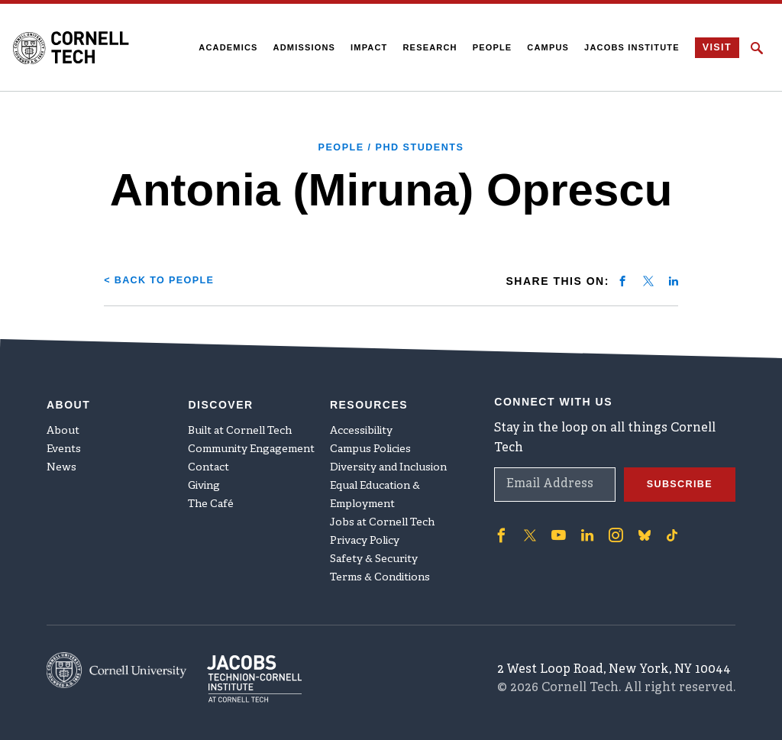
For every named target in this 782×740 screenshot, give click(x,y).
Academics (224, 47)
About (63, 420)
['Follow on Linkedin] (582, 524)
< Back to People (165, 279)
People (488, 47)
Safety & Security (374, 548)
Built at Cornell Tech (240, 420)
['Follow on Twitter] (528, 524)
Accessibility (361, 420)
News (61, 457)
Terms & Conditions (380, 567)
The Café (211, 493)
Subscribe (676, 473)
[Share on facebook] (622, 280)
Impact (365, 47)
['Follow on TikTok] (664, 524)
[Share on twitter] (648, 280)
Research (426, 47)
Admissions (300, 47)
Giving (204, 475)
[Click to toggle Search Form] (757, 48)
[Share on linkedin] (673, 280)
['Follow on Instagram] (609, 524)
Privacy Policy (364, 530)
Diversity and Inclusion (388, 457)
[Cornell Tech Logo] (80, 47)
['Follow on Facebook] (500, 524)
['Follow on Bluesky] (636, 524)
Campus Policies (370, 438)
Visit (714, 48)
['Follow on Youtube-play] (555, 524)
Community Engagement (251, 438)
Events (64, 438)
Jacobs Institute (628, 47)
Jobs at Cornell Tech (382, 512)
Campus (544, 47)
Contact (208, 457)
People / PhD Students (391, 147)
